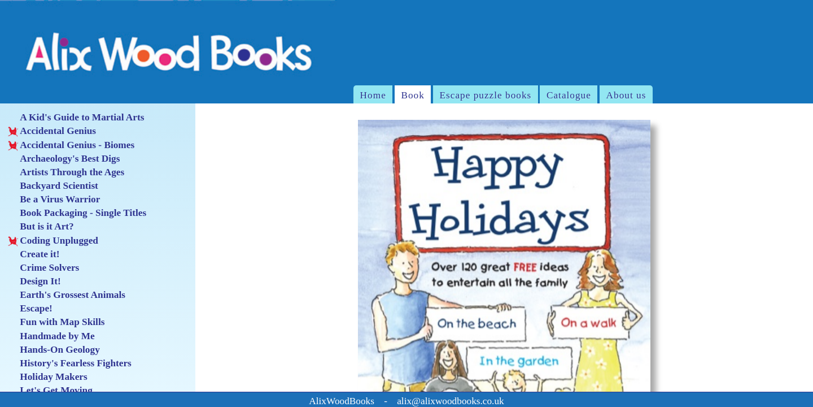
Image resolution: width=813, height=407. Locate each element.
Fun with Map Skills (56, 322)
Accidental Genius (52, 131)
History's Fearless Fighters (69, 363)
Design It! (34, 281)
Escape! (30, 308)
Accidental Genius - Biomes (71, 145)
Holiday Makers (47, 377)
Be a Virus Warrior (54, 199)
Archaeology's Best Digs (64, 158)
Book (412, 95)
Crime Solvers (43, 268)
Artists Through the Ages (66, 172)
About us (626, 95)
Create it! (33, 254)
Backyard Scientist (53, 186)
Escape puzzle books (485, 95)
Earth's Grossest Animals (66, 295)
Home (373, 95)
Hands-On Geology (53, 350)
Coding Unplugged (53, 240)
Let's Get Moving (50, 390)
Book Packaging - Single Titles (77, 213)
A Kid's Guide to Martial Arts (76, 117)
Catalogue (569, 95)
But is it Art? (40, 226)
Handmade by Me (51, 336)
